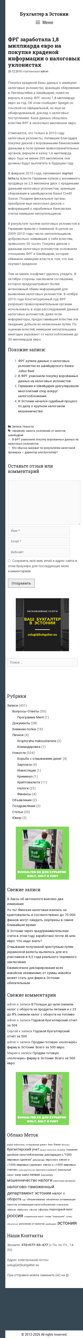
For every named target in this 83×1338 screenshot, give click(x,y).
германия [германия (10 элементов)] (72, 1149)
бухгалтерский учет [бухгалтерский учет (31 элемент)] (23, 1149)
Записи (16, 426)
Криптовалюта (28, 782)
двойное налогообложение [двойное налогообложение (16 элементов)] (25, 1154)
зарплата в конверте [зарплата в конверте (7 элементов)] (46, 1170)
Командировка (28, 747)
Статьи (17, 812)
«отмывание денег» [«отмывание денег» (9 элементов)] (36, 1144)
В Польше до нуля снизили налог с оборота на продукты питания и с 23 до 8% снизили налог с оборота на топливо (41, 1009)
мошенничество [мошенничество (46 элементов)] (22, 1180)
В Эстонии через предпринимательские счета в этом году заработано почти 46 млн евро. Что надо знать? (41, 936)
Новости (28, 426)
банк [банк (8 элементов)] (50, 1144)
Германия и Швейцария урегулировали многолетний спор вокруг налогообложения (48, 391)
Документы (21, 723)
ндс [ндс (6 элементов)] (24, 1199)
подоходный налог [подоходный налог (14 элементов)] (61, 1209)
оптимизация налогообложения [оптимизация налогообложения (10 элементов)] (37, 1204)
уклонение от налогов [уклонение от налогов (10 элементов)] (32, 1223)
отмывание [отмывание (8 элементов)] (62, 1204)
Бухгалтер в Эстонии (44, 14)
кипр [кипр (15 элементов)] (18, 1174)
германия (18, 430)
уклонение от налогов (50, 430)
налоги (30, 430)
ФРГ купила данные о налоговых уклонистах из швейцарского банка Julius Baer (46, 366)
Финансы (24, 794)
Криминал (25, 776)
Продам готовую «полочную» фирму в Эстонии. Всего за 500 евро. (41, 1058)
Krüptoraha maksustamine (36, 741)
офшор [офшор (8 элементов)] (33, 1209)
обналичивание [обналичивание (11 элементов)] (36, 1199)
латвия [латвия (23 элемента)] (35, 1174)
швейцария (15, 435)
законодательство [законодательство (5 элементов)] (27, 1170)
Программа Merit (30, 717)
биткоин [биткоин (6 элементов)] (66, 1144)
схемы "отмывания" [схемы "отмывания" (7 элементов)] (55, 1216)
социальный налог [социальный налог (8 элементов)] (34, 1216)
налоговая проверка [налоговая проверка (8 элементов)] (64, 1180)
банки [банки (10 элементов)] (57, 1144)
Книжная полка (24, 729)
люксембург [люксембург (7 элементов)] (47, 1175)
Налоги (23, 788)
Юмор (16, 818)
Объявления (22, 800)
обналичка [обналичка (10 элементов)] (52, 1199)
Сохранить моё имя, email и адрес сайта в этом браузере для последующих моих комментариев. (42, 566)
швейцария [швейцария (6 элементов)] (50, 1224)
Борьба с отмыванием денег (39, 759)
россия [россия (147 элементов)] (15, 1215)
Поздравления (23, 806)
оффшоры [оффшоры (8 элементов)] (22, 1209)
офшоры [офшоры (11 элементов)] (43, 1209)
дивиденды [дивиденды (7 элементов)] (39, 1160)
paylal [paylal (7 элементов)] (10, 1144)
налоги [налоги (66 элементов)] (45, 1180)
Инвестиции (26, 770)
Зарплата (24, 765)
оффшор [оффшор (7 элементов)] (11, 1209)
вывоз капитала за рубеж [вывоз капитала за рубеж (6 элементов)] (52, 1150)
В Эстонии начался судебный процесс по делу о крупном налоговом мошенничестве (47, 406)
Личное (18, 735)
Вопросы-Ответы (25, 711)
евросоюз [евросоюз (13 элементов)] (52, 1159)
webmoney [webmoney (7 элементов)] (19, 1144)
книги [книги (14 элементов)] (25, 1174)
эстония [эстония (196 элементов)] (67, 1223)
